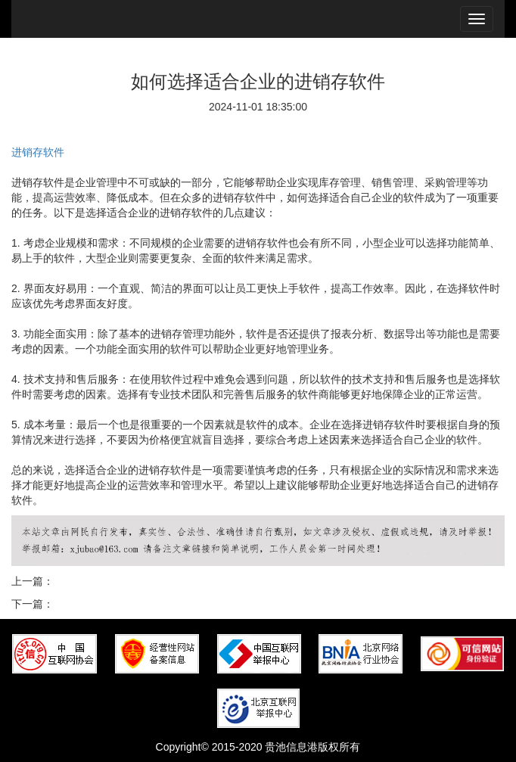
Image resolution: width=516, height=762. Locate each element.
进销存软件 (37, 152)
